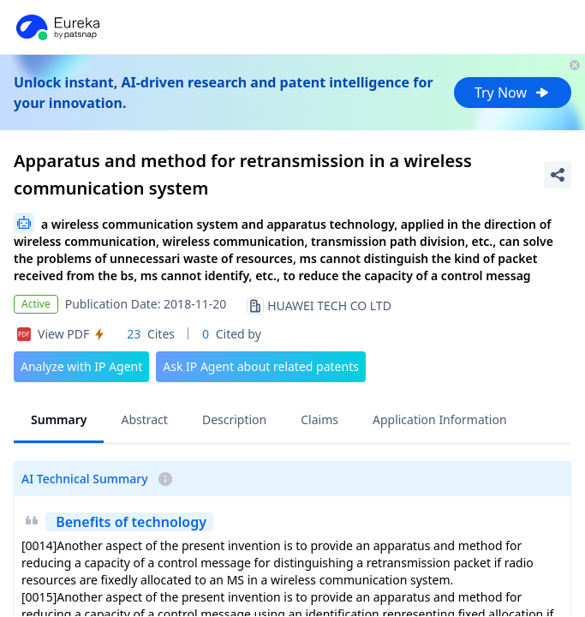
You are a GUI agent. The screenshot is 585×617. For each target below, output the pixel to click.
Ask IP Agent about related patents (261, 366)
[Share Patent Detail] (557, 175)
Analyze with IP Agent (81, 366)
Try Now (513, 92)
